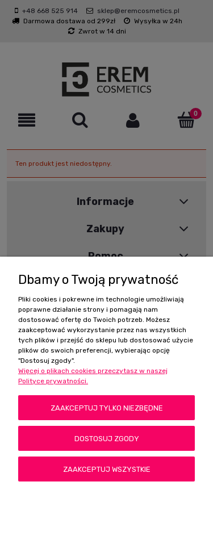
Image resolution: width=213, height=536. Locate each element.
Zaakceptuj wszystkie (107, 469)
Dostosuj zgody (106, 438)
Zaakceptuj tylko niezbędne (107, 408)
